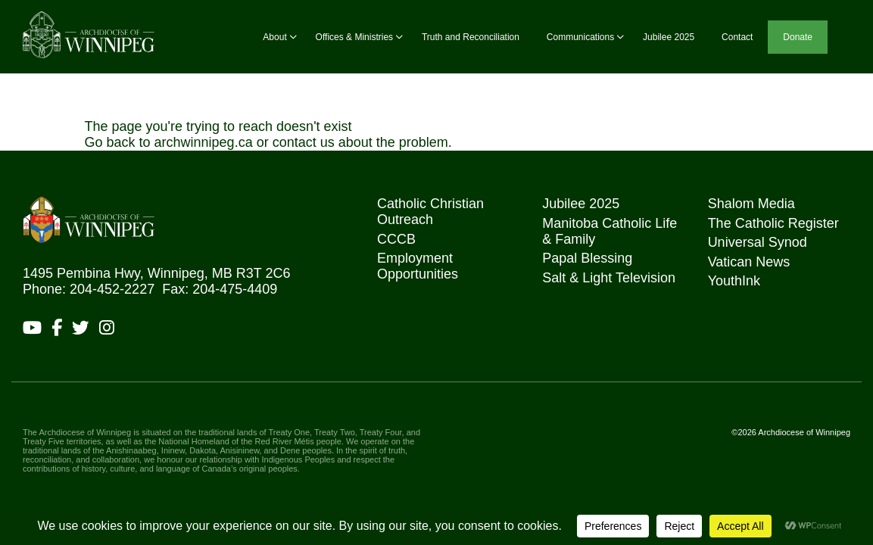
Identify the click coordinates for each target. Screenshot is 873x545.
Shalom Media (751, 203)
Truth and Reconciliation (470, 37)
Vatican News (749, 261)
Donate (797, 37)
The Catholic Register (773, 223)
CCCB (396, 239)
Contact (737, 37)
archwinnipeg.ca (203, 142)
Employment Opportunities (417, 266)
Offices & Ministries (354, 37)
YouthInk (734, 280)
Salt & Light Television (608, 277)
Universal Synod (757, 242)
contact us (304, 142)
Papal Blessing (587, 258)
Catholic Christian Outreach (430, 211)
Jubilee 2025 (668, 37)
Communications (580, 37)
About (274, 37)
